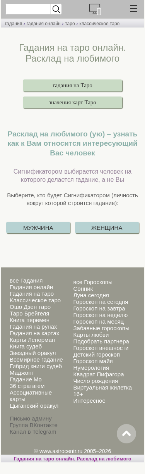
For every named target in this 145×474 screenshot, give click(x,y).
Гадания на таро (32, 293)
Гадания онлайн (31, 287)
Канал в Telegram (33, 431)
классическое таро (99, 23)
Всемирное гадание (36, 359)
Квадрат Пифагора (98, 374)
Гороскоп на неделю (100, 315)
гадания (13, 23)
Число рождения (95, 380)
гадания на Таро (72, 85)
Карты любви (91, 334)
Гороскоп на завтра (99, 308)
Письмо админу (31, 418)
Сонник (83, 288)
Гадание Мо (26, 379)
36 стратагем (27, 386)
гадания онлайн (44, 23)
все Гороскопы (92, 282)
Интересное (89, 400)
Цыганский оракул (34, 405)
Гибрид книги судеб (36, 366)
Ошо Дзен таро (30, 306)
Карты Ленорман (32, 339)
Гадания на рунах (33, 326)
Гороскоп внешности (100, 348)
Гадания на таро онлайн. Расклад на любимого (72, 459)
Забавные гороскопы (101, 328)
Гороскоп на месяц (98, 321)
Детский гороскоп (96, 354)
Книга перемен (29, 320)
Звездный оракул (33, 353)
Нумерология (91, 367)
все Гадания (26, 280)
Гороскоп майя (93, 361)
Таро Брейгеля (29, 313)
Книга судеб (26, 346)
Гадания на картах (34, 333)
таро (70, 23)
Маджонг (22, 372)
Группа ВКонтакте (34, 425)
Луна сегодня (91, 295)
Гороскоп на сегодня (100, 301)
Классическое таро (35, 300)
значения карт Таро (72, 102)
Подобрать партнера (101, 341)
